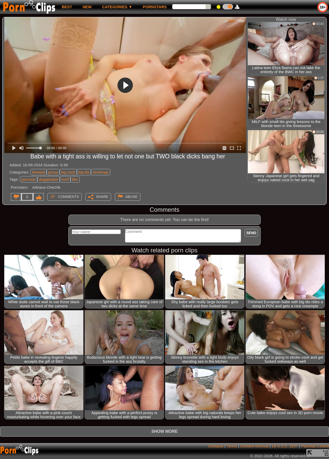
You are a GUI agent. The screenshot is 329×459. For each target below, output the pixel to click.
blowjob (38, 172)
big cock (68, 172)
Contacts (215, 446)
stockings (101, 172)
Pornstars (155, 7)
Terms (231, 446)
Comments (68, 197)
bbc (75, 179)
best (67, 7)
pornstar (29, 179)
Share (102, 197)
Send (251, 233)
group (53, 172)
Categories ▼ (117, 7)
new (87, 7)
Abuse (131, 197)
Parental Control (315, 446)
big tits (83, 172)
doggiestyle (48, 179)
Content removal (254, 446)
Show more (164, 431)
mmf (65, 179)
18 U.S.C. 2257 (285, 446)
